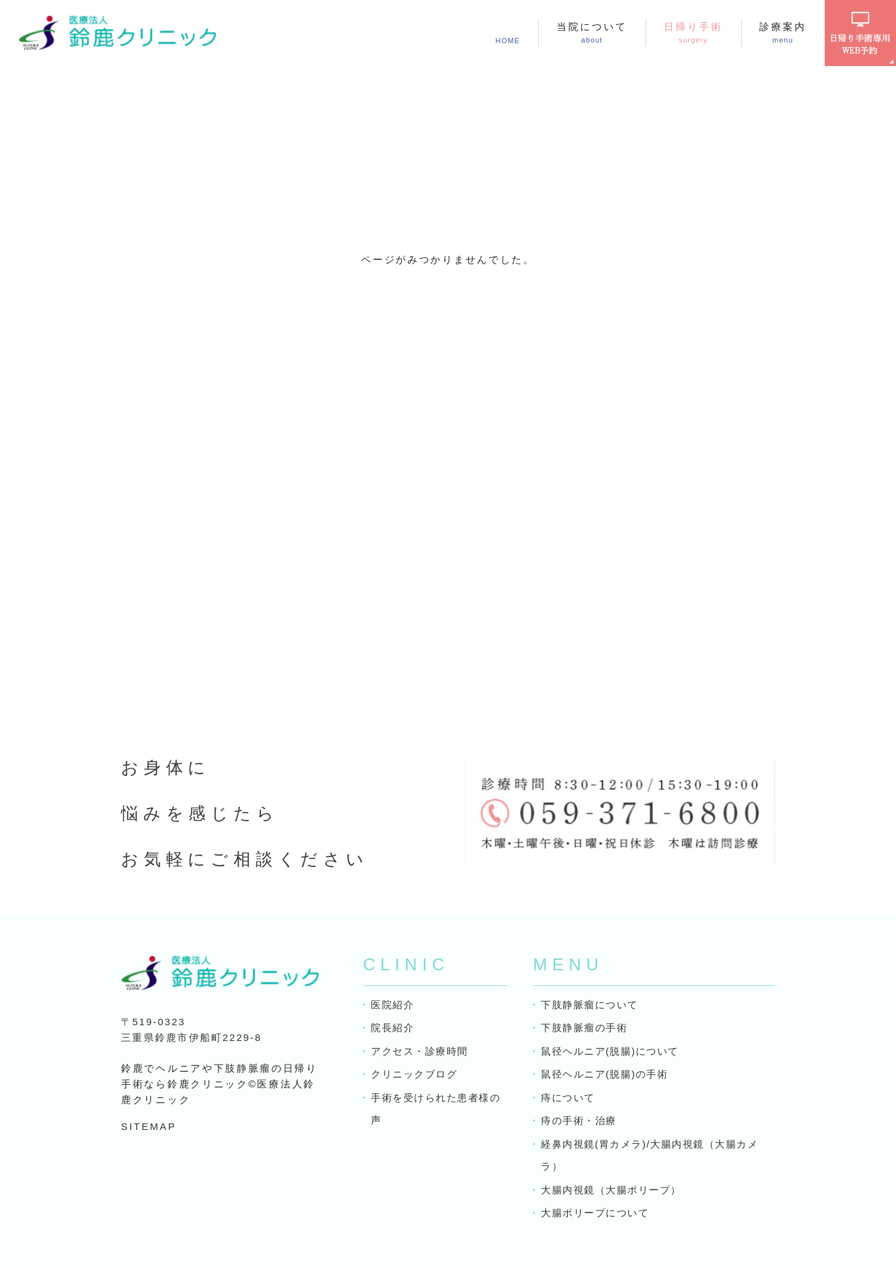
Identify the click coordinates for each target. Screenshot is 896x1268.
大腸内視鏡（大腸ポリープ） (611, 1189)
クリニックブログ (414, 1074)
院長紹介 (392, 1027)
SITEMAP (149, 1126)
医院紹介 (392, 1004)
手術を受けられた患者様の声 (435, 1109)
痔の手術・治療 (579, 1120)
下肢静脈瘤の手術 (584, 1027)
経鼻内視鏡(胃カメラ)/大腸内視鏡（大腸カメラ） (649, 1155)
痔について (568, 1097)
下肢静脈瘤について (589, 1004)
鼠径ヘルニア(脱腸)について (610, 1051)
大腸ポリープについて (595, 1212)
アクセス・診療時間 (419, 1051)
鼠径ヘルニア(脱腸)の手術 (604, 1074)
